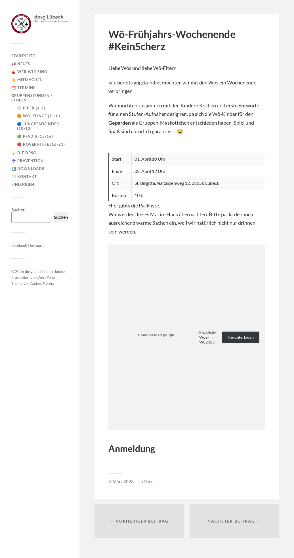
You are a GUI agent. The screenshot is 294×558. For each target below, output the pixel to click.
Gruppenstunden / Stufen (31, 97)
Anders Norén (41, 283)
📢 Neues (20, 63)
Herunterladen (241, 337)
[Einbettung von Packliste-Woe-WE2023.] (156, 335)
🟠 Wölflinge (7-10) (38, 116)
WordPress (46, 277)
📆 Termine (23, 87)
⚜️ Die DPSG (23, 152)
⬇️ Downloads (27, 168)
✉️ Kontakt (24, 176)
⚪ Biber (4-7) (31, 108)
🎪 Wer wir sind (29, 71)
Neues (150, 481)
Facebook (19, 245)
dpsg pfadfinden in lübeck (45, 271)
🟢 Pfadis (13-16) (35, 136)
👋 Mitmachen (27, 79)
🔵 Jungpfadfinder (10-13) (38, 126)
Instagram (38, 245)
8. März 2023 (121, 481)
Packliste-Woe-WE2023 (208, 337)
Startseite (23, 56)
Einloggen (22, 184)
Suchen (18, 209)
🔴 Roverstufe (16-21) (41, 144)
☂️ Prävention (27, 160)
